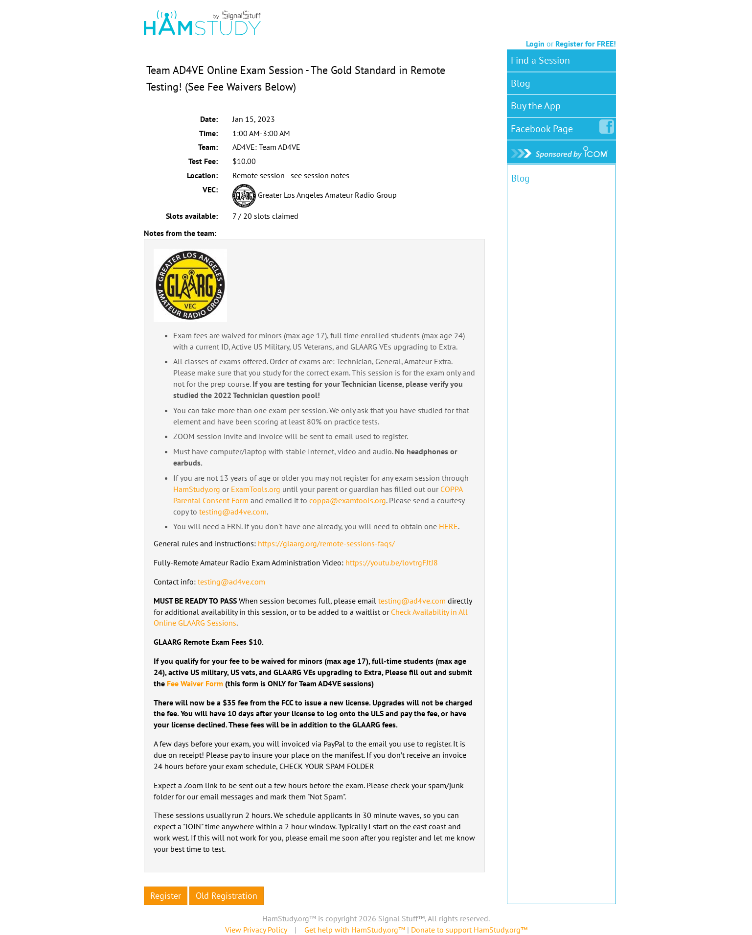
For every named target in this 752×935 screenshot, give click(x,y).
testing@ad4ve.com (233, 511)
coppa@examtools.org (347, 500)
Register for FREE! (585, 43)
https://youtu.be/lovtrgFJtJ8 (391, 562)
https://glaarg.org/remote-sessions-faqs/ (326, 543)
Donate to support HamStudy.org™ (469, 930)
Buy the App (536, 105)
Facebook (544, 127)
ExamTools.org (255, 489)
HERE (448, 526)
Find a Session (540, 60)
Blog (520, 83)
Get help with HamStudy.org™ (354, 930)
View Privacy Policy (256, 930)
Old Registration (226, 895)
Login (535, 43)
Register (165, 895)
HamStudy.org (196, 489)
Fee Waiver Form (195, 683)
